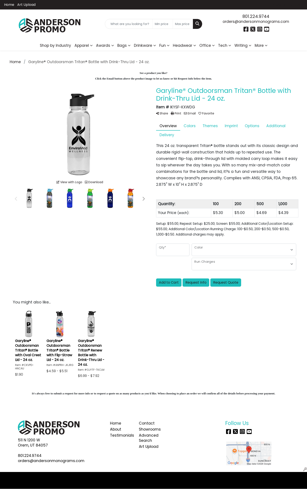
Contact (147, 423)
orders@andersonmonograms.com (256, 21)
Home (9, 4)
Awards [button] (103, 45)
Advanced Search (148, 438)
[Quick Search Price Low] (162, 24)
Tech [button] (222, 45)
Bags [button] (122, 45)
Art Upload (26, 4)
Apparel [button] (81, 45)
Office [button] (205, 45)
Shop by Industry (55, 45)
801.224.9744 (255, 16)
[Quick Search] (128, 24)
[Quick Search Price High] (183, 24)
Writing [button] (241, 45)
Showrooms (150, 429)
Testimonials (122, 435)
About (115, 429)
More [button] (259, 45)
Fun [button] (162, 45)
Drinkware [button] (143, 45)
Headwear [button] (182, 45)
